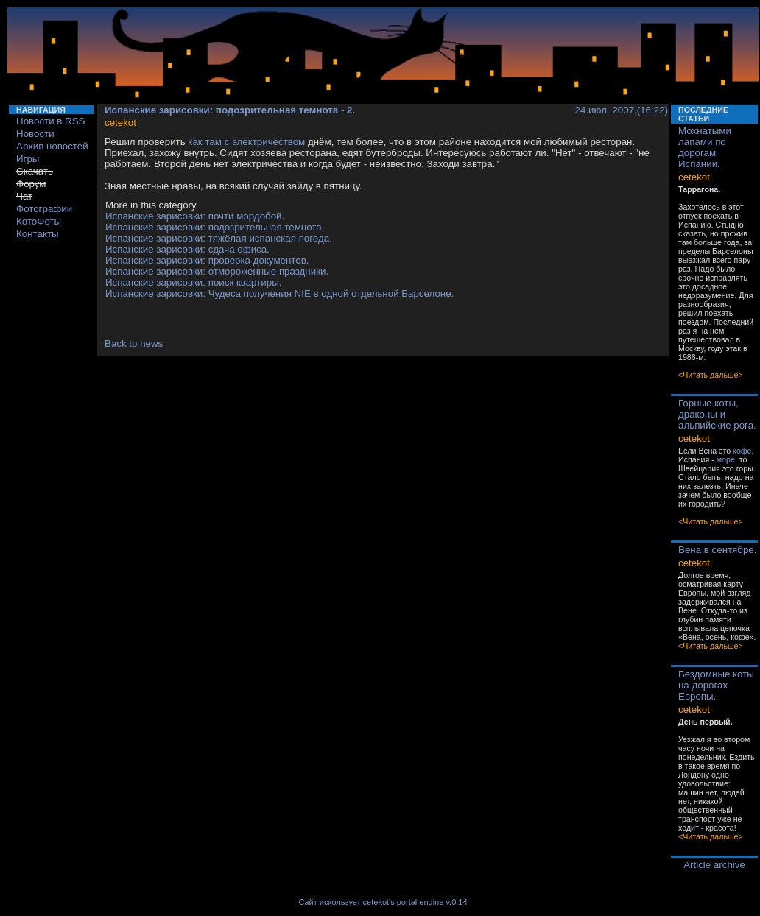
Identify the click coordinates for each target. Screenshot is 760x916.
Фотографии (44, 208)
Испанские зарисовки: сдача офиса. (187, 249)
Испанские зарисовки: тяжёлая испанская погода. (218, 238)
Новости (35, 133)
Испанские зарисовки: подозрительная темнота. (214, 227)
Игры (27, 158)
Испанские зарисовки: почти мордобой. (194, 216)
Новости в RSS (50, 121)
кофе (742, 450)
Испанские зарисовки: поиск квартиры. (193, 282)
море (726, 459)
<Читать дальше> (710, 374)
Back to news (134, 343)
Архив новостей (52, 146)
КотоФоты (38, 221)
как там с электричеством (246, 141)
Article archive (714, 864)
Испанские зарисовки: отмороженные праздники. (216, 271)
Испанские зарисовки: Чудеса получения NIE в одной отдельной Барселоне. (279, 293)
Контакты (37, 233)
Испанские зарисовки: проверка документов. (207, 260)
